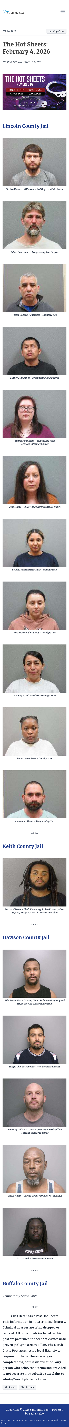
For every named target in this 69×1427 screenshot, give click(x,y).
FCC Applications (33, 1420)
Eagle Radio (36, 1413)
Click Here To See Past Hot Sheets (34, 1316)
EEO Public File (50, 1420)
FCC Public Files (15, 1420)
